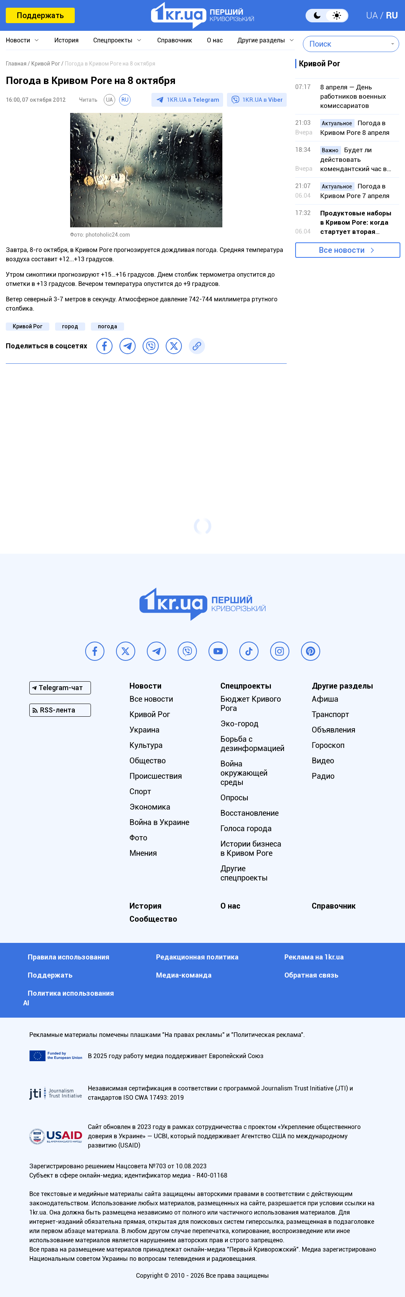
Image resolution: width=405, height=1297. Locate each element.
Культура (146, 745)
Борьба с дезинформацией (252, 743)
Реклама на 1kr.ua (314, 957)
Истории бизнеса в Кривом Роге (250, 848)
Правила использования (68, 957)
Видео (323, 760)
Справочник (174, 40)
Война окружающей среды (243, 773)
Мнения (143, 853)
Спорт (140, 791)
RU (392, 15)
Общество (147, 760)
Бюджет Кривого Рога (250, 703)
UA (372, 15)
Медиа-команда (184, 975)
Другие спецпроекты (244, 873)
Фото (138, 837)
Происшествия (155, 776)
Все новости (342, 250)
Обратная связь (311, 975)
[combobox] (345, 44)
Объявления (333, 729)
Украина (144, 729)
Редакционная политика (197, 957)
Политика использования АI (68, 998)
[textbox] (345, 44)
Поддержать (40, 15)
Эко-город (239, 723)
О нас (215, 40)
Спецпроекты (113, 40)
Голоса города (246, 828)
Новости (18, 40)
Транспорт (330, 714)
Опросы (234, 797)
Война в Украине (159, 822)
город (70, 326)
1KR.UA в (193, 99)
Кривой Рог (27, 326)
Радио (323, 776)
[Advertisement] (146, 425)
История (66, 40)
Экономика (149, 806)
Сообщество (153, 919)
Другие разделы (261, 40)
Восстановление (249, 813)
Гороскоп (328, 745)
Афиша (325, 699)
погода (107, 326)
